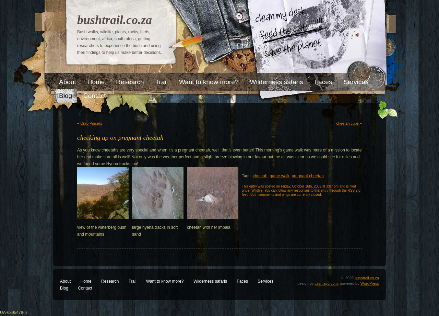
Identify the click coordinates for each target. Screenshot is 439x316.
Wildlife (256, 190)
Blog (64, 288)
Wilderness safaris (210, 281)
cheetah (260, 175)
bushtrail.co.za (114, 20)
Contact (85, 288)
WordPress (369, 283)
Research (110, 281)
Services (265, 281)
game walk (279, 175)
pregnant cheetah (307, 175)
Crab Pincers (91, 123)
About (65, 281)
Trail (133, 281)
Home (86, 281)
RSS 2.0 (354, 190)
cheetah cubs (347, 123)
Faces (242, 281)
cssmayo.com (326, 283)
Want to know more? (165, 281)
